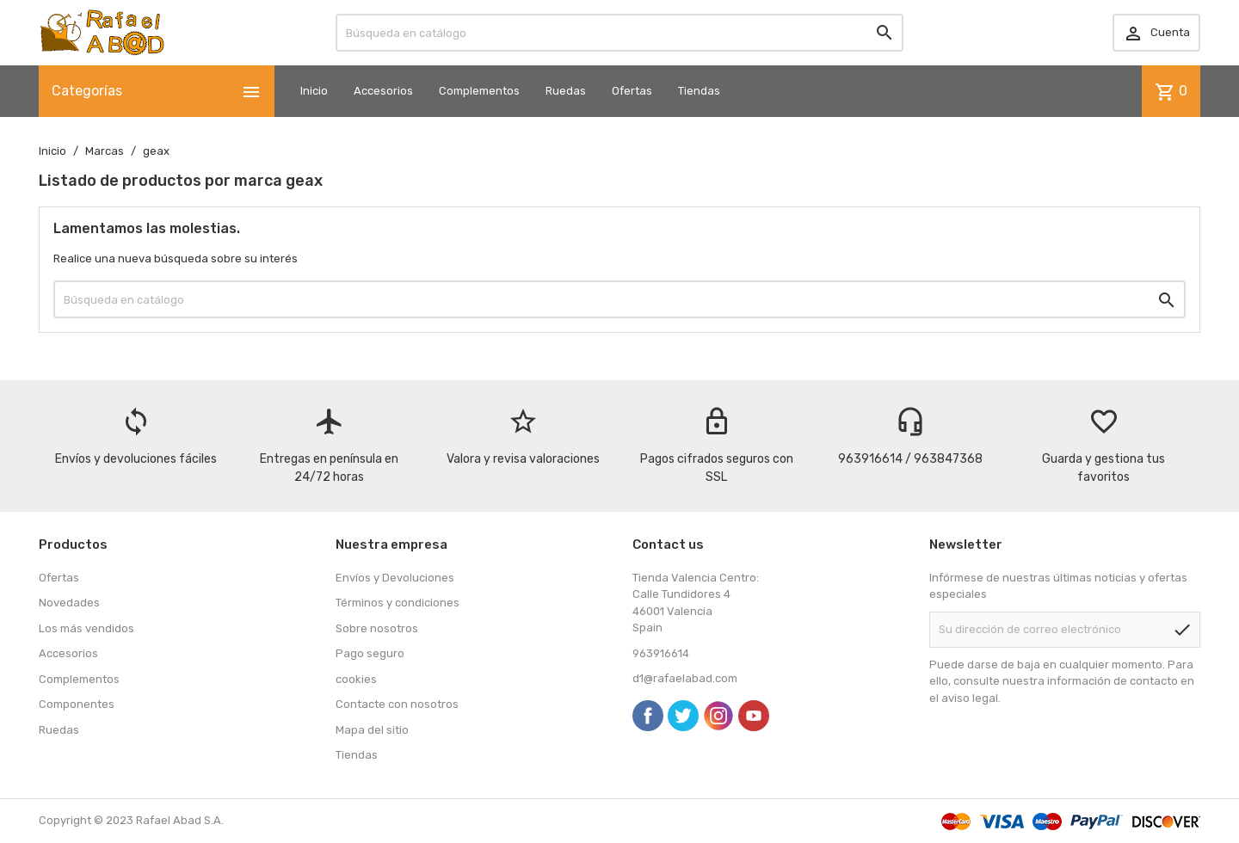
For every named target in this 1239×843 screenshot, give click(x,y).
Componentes (76, 704)
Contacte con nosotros (397, 704)
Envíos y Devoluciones (395, 577)
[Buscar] (619, 32)
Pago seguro (370, 653)
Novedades (69, 602)
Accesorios (383, 90)
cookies (356, 679)
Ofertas (632, 90)
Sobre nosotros (377, 628)
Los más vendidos (86, 628)
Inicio (314, 90)
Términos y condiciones (397, 602)
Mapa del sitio (372, 729)
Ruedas (566, 90)
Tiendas (699, 90)
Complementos (479, 90)
